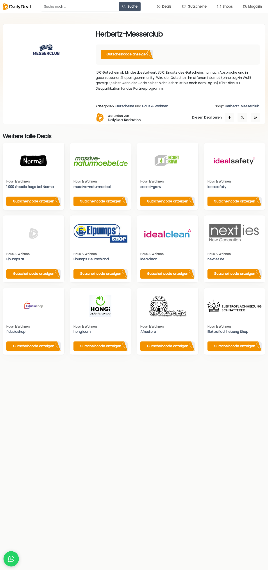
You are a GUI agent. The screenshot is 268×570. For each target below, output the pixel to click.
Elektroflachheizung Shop (227, 331)
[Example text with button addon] (80, 6)
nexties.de (215, 259)
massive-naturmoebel (92, 187)
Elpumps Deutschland (91, 259)
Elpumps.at (15, 259)
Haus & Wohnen (155, 106)
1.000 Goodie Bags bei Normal (30, 187)
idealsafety (216, 187)
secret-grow (150, 187)
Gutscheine (124, 106)
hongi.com (82, 331)
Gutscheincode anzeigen (127, 54)
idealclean (148, 259)
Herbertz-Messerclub (242, 106)
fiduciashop (15, 331)
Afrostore (148, 331)
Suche (130, 6)
